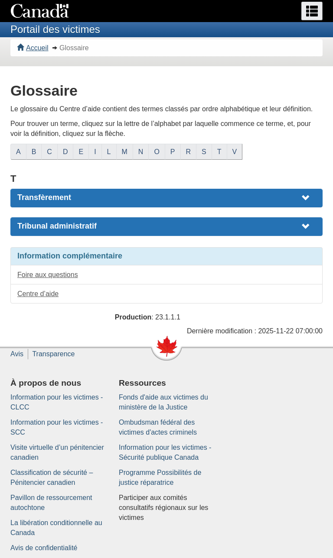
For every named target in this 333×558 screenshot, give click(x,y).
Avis (16, 354)
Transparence (53, 354)
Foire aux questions (47, 274)
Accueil (33, 48)
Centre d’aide (38, 293)
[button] (312, 11)
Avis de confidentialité (43, 548)
